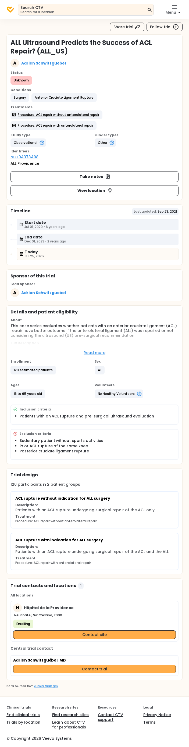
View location (95, 190)
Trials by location (23, 722)
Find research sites (70, 714)
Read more (94, 352)
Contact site (94, 634)
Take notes (95, 176)
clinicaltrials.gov (46, 686)
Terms (149, 722)
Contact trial (94, 669)
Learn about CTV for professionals (69, 725)
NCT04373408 (24, 157)
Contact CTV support (110, 717)
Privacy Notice (157, 714)
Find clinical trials (23, 714)
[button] (19, 97)
